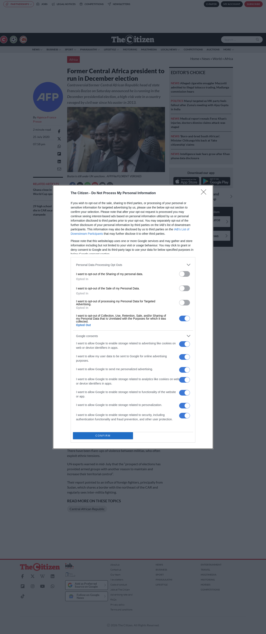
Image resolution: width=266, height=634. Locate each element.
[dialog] (133, 317)
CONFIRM (103, 435)
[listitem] (133, 265)
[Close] (205, 193)
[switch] (184, 274)
